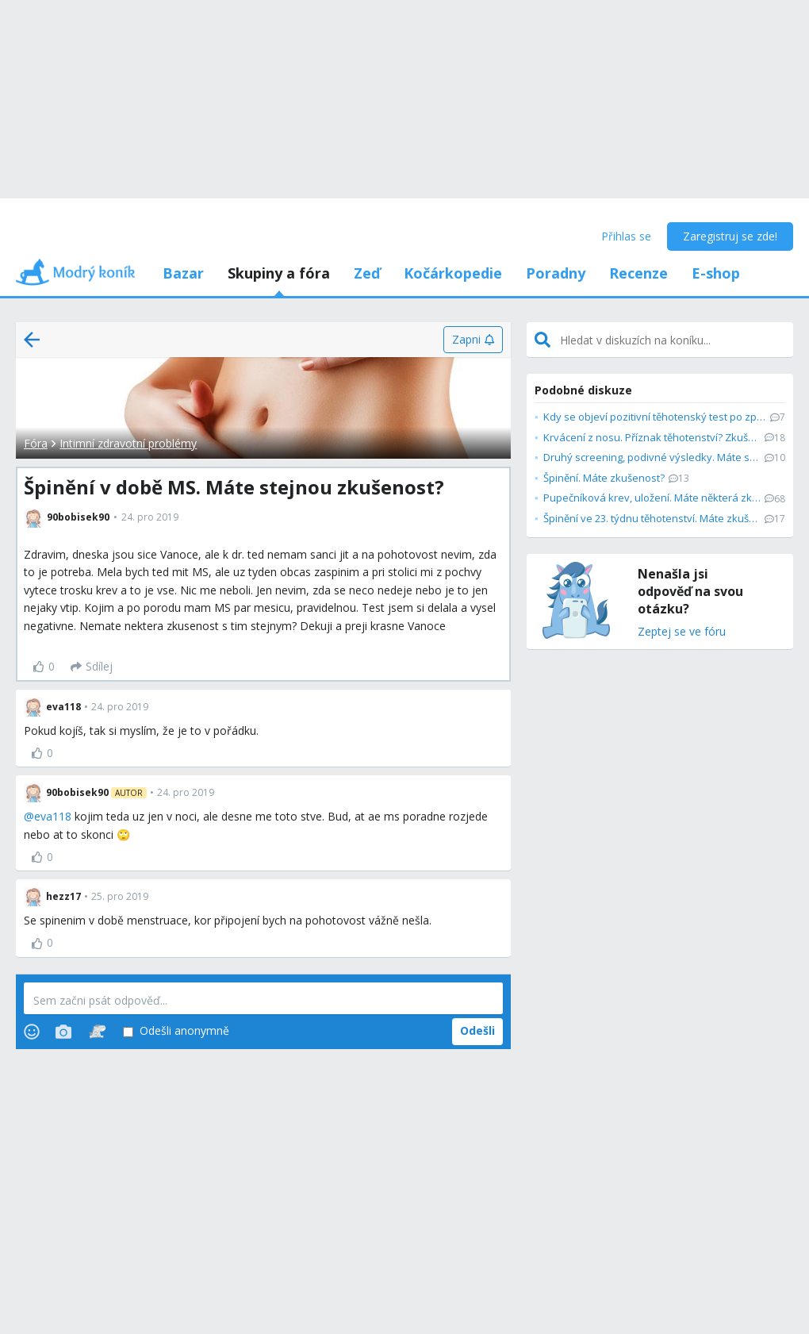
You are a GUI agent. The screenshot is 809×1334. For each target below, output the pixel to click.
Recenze (638, 273)
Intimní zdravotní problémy (128, 443)
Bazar (183, 273)
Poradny (555, 273)
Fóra (36, 443)
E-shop (716, 273)
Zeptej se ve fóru (682, 632)
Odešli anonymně (176, 1031)
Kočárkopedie (453, 273)
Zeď (367, 273)
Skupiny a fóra (279, 273)
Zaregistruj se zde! (730, 236)
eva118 (52, 816)
